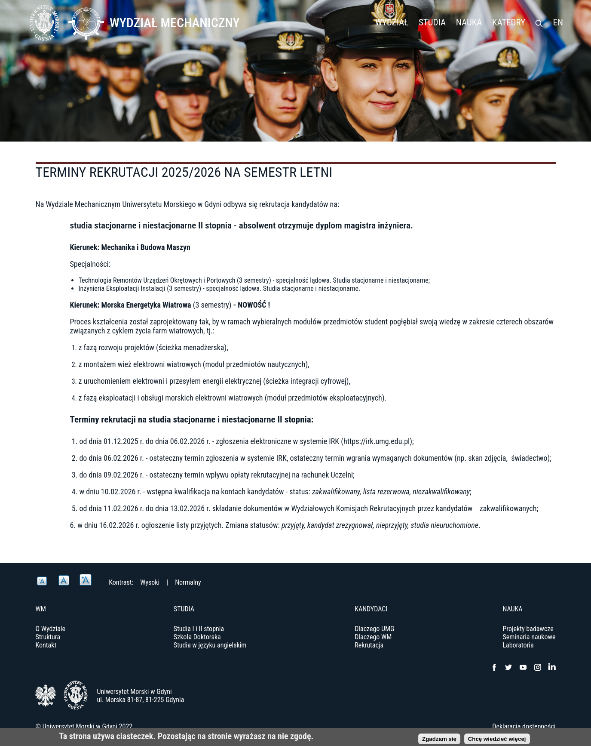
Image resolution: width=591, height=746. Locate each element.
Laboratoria (517, 645)
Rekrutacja (369, 645)
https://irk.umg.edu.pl (376, 441)
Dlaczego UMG (374, 629)
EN (558, 22)
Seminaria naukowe (528, 637)
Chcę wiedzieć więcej (497, 740)
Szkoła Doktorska (197, 637)
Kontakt (46, 645)
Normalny (188, 582)
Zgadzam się (439, 740)
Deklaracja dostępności (523, 726)
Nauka (469, 22)
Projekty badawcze (527, 629)
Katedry (508, 22)
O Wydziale (51, 629)
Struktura (48, 637)
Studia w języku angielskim (210, 645)
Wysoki (149, 582)
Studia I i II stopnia (199, 629)
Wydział (391, 22)
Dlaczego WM (373, 637)
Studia (432, 22)
